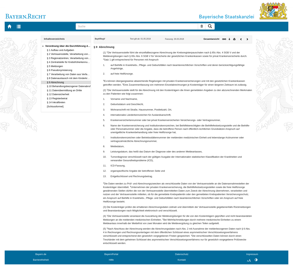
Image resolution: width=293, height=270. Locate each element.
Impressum (252, 254)
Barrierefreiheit (41, 259)
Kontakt (182, 259)
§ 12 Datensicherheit (58, 94)
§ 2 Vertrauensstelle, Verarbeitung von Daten (71, 54)
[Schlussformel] (55, 106)
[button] (43, 46)
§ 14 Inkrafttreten (56, 102)
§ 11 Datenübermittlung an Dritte (64, 90)
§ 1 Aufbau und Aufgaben (60, 50)
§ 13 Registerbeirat (57, 98)
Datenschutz (181, 254)
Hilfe (111, 259)
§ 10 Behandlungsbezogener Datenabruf (68, 86)
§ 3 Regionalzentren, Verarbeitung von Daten (71, 58)
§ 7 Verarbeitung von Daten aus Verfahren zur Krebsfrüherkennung (83, 74)
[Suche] (137, 26)
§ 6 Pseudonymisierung (59, 70)
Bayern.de (40, 254)
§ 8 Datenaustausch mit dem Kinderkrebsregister (73, 78)
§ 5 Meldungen (55, 66)
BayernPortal (111, 254)
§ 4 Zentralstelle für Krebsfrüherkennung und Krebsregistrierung (81, 62)
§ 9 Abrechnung (55, 82)
